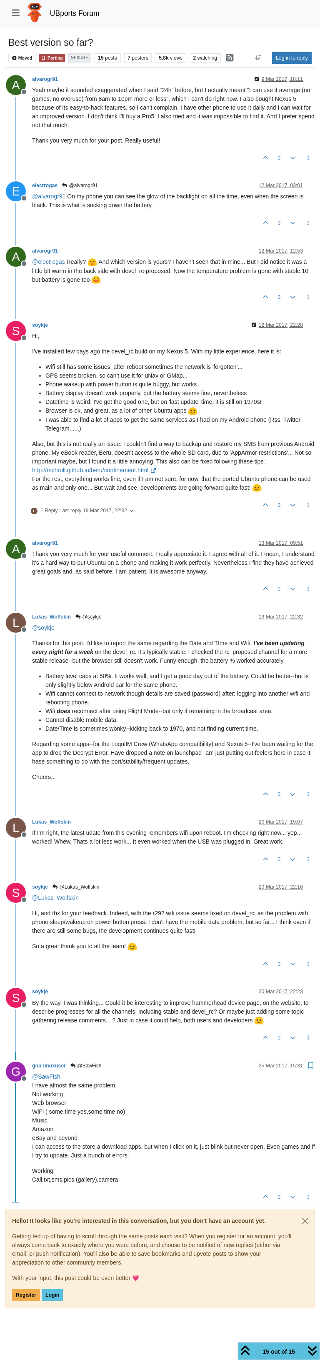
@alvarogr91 (79, 185)
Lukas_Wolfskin (51, 617)
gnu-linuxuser (49, 1066)
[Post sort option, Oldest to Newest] (258, 58)
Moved (22, 57)
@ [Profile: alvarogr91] (48, 196)
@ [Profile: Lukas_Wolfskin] (55, 897)
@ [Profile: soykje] (43, 627)
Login (52, 1295)
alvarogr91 (45, 79)
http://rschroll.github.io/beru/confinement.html (94, 470)
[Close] (305, 1221)
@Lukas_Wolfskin (75, 887)
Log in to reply (292, 58)
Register (26, 1295)
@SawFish (86, 1066)
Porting (52, 57)
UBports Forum (75, 13)
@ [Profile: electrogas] (48, 261)
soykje (40, 325)
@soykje (88, 617)
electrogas (45, 185)
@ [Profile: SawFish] (46, 1076)
